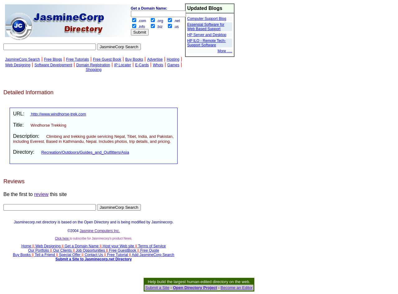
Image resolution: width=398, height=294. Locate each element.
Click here (62, 238)
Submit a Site (157, 287)
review (41, 194)
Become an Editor (236, 287)
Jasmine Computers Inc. (100, 231)
